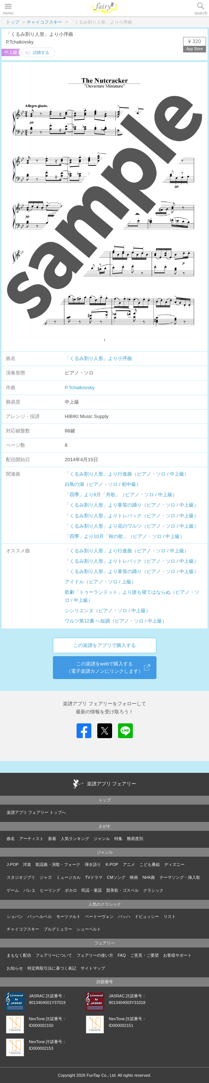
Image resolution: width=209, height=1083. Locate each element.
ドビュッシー (147, 916)
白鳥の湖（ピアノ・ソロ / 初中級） (103, 484)
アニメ (129, 864)
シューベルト (89, 929)
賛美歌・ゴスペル (122, 890)
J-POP (12, 864)
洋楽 (27, 864)
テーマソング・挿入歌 (179, 877)
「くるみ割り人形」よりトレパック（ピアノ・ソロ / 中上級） (132, 515)
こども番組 (149, 864)
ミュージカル (68, 877)
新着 (52, 838)
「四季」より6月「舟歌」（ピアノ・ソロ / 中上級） (121, 494)
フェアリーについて (54, 955)
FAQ (122, 955)
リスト (170, 916)
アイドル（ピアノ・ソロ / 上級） (100, 582)
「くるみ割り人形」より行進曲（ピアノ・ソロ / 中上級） (127, 474)
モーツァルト (68, 916)
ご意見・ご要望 (144, 955)
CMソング (116, 877)
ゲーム (13, 890)
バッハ (124, 916)
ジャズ (46, 877)
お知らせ (15, 968)
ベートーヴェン (99, 916)
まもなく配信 (19, 955)
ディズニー (174, 864)
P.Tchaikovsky (80, 387)
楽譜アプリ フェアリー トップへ (36, 812)
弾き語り (93, 864)
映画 (134, 877)
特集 (118, 838)
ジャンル (102, 838)
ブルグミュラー (58, 929)
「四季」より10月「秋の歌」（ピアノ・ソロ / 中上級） (125, 536)
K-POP (111, 864)
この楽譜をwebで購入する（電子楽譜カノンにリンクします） (104, 667)
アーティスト (31, 838)
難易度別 (135, 838)
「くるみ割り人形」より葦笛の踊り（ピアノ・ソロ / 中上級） (132, 505)
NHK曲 (148, 877)
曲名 (11, 838)
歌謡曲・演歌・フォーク (58, 864)
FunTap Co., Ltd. (102, 1075)
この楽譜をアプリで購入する (104, 645)
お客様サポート (177, 955)
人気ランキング (75, 838)
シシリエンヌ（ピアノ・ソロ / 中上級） (108, 610)
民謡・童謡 (91, 890)
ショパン (15, 916)
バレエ (29, 890)
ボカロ (71, 890)
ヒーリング (50, 890)
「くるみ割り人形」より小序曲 (98, 358)
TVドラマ (93, 877)
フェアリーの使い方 (95, 955)
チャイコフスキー (44, 22)
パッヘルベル (39, 916)
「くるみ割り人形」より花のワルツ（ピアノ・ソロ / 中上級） (132, 526)
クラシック (153, 890)
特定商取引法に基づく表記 (51, 968)
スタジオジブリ (21, 877)
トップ (12, 22)
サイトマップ (93, 968)
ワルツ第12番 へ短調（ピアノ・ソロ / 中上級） (116, 621)
